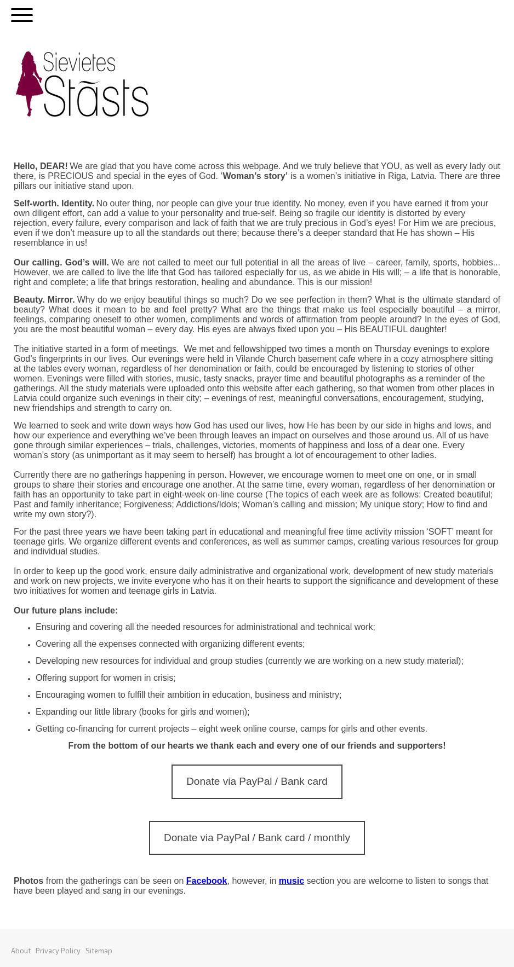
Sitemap (98, 950)
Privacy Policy (58, 950)
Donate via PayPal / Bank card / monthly (257, 837)
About (21, 950)
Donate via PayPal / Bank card (257, 781)
